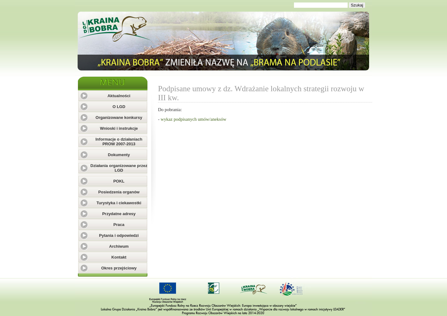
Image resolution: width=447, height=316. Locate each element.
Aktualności (118, 95)
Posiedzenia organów (119, 192)
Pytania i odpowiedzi (119, 235)
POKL (118, 181)
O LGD (118, 106)
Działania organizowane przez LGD (118, 168)
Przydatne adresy (119, 213)
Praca (118, 224)
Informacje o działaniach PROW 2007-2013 (119, 141)
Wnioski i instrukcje (119, 128)
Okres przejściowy (119, 268)
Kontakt (118, 257)
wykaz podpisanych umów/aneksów (194, 119)
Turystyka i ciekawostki (119, 203)
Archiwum (119, 246)
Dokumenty (119, 154)
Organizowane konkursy (119, 117)
